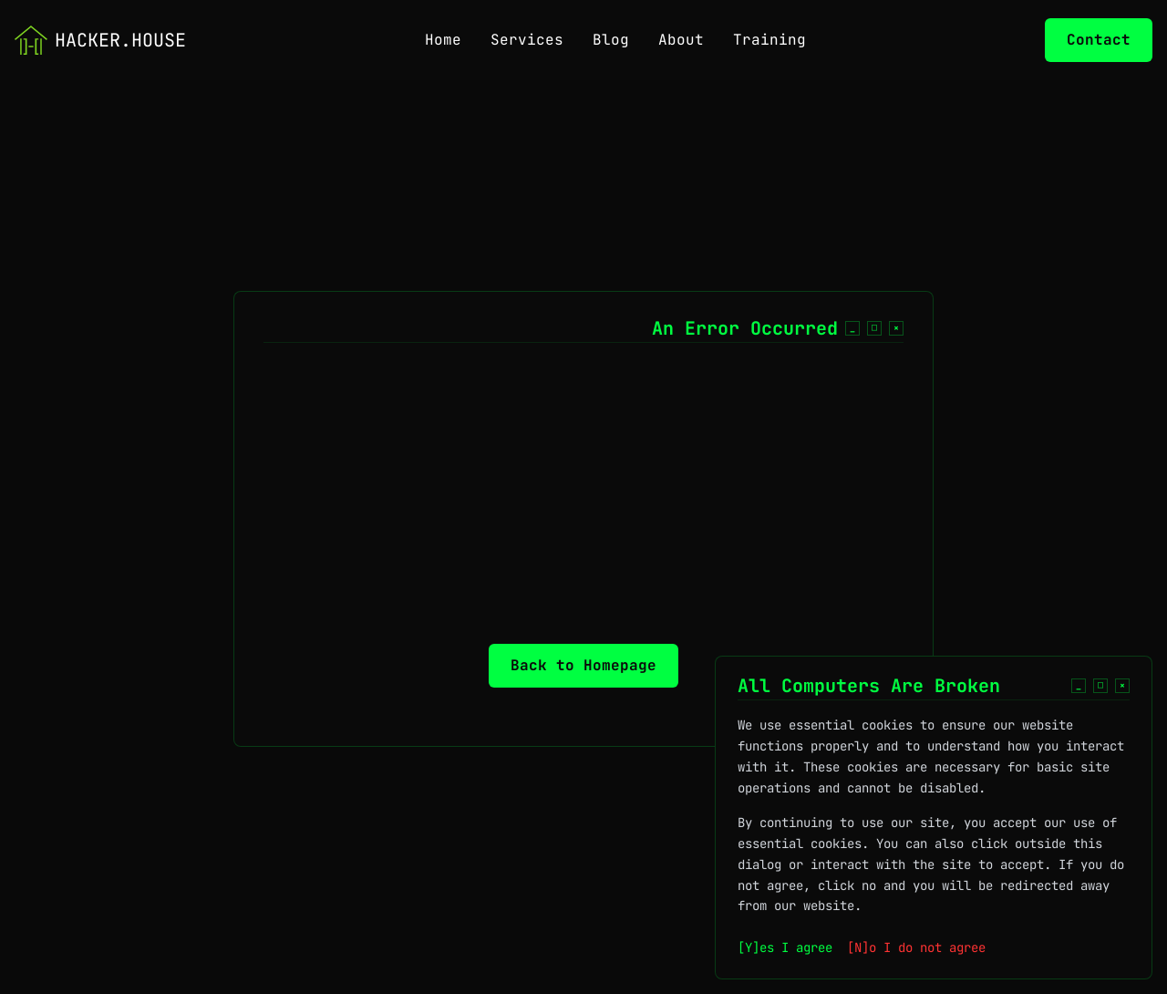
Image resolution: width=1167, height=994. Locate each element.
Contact (1099, 39)
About (681, 39)
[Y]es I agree (785, 947)
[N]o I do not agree (916, 947)
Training (769, 39)
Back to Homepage (583, 665)
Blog (611, 39)
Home (443, 39)
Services (527, 39)
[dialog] (934, 836)
